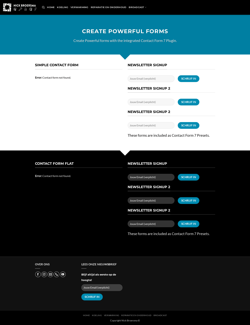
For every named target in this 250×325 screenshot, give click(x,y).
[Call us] (56, 274)
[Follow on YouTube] (63, 274)
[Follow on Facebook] (38, 274)
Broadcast (137, 7)
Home (51, 7)
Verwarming (79, 7)
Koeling (62, 7)
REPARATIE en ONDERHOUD (108, 7)
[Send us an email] (50, 274)
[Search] (43, 7)
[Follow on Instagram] (44, 274)
